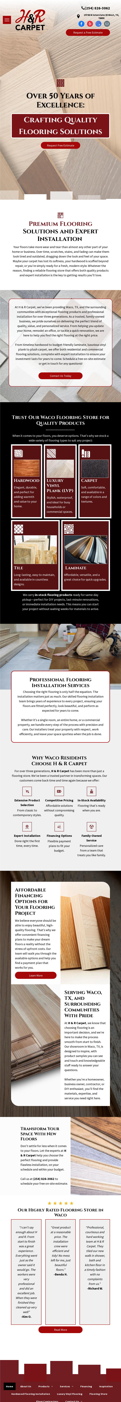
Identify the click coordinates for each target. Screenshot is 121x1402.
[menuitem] (11, 1386)
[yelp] (90, 24)
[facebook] (81, 24)
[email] (107, 24)
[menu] (7, 20)
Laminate (75, 568)
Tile (18, 568)
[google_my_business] (98, 24)
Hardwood (26, 480)
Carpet (89, 480)
